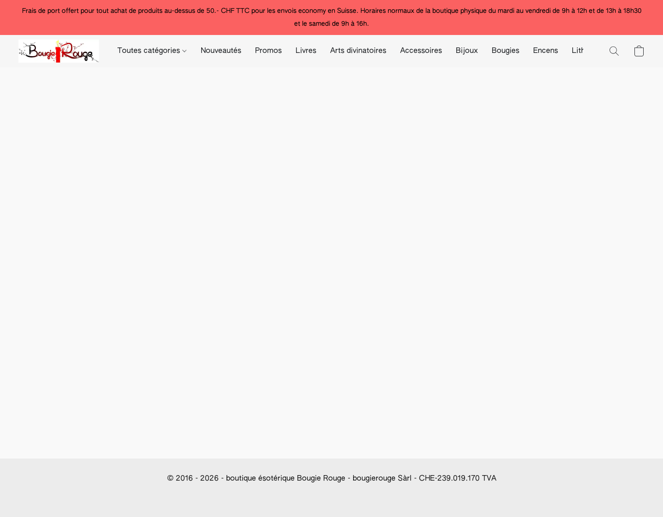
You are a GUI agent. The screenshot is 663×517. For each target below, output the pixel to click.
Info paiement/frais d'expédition (317, 496)
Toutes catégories (151, 51)
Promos (268, 51)
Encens (545, 51)
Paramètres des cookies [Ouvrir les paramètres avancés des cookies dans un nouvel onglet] (553, 496)
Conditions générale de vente (118, 496)
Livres (306, 51)
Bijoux (467, 51)
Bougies (505, 51)
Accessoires (421, 51)
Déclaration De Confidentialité (216, 496)
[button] (58, 51)
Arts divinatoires (358, 51)
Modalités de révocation (410, 496)
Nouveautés (221, 51)
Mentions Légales (481, 496)
